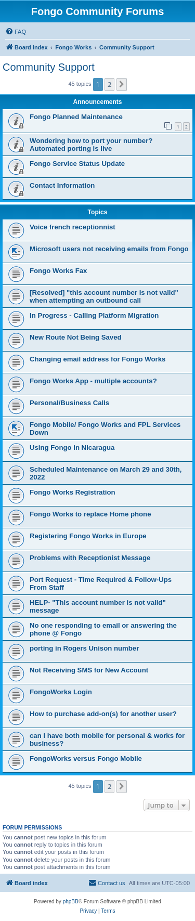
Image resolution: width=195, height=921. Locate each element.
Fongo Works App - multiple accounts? (93, 381)
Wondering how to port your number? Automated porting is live (91, 144)
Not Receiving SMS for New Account (89, 670)
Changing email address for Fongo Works (97, 359)
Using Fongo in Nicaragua (72, 447)
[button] (121, 84)
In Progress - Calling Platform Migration (94, 315)
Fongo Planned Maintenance (76, 117)
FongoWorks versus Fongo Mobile (86, 758)
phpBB (71, 901)
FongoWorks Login (61, 692)
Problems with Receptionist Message (90, 558)
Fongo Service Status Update (77, 163)
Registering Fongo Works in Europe (88, 536)
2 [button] (109, 84)
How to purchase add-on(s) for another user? (103, 714)
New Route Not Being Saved (76, 337)
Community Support (49, 67)
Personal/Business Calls (69, 403)
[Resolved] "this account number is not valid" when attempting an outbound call (104, 296)
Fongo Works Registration (72, 492)
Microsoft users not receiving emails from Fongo (109, 249)
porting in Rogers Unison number (84, 648)
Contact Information (62, 185)
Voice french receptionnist (72, 227)
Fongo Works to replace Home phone (90, 514)
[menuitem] (15, 31)
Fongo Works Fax (58, 271)
